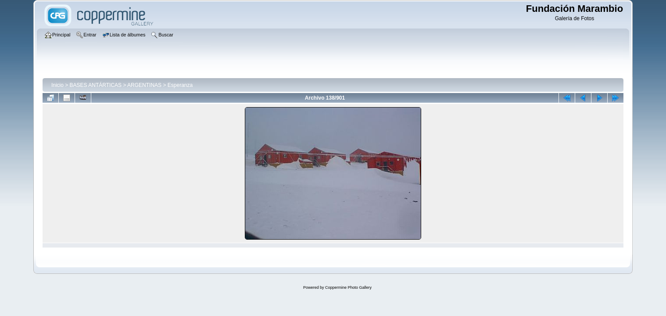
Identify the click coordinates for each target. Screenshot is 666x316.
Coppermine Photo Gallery (348, 287)
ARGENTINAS (144, 85)
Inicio (57, 85)
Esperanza (180, 85)
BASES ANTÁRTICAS (96, 85)
